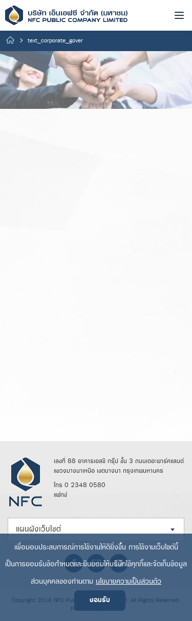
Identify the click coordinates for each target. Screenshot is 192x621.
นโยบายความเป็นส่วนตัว (128, 581)
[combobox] (96, 529)
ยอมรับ (100, 600)
